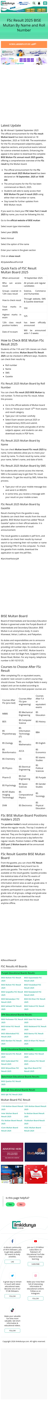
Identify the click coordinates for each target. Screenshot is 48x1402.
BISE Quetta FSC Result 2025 (11, 1083)
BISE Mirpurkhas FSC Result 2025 (10, 1069)
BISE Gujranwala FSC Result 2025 (33, 979)
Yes (10, 1204)
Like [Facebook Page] (12, 1262)
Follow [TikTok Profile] (12, 1331)
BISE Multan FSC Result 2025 (11, 979)
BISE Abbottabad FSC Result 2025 (10, 1035)
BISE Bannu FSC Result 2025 (33, 1035)
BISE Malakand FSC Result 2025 (35, 1028)
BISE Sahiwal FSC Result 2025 (11, 1007)
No (21, 1204)
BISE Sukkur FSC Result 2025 (34, 1055)
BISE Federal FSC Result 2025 (34, 1007)
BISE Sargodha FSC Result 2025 (12, 993)
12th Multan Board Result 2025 (35, 1108)
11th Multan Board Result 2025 (12, 1108)
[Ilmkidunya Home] (8, 3)
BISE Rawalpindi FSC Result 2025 (32, 993)
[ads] (12, 1152)
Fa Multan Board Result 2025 (34, 1115)
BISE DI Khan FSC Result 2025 (34, 1042)
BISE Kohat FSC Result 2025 (10, 1028)
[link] (34, 3)
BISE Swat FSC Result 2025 (33, 1021)
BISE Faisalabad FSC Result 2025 (32, 986)
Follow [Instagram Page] (36, 1298)
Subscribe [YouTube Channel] (36, 1264)
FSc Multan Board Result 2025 (11, 1122)
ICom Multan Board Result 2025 (9, 1129)
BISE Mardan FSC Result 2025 (11, 1042)
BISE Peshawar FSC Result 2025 (12, 1021)
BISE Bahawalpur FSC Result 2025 (10, 1000)
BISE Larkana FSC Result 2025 (34, 1062)
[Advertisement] (24, 92)
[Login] (39, 3)
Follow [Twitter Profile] (12, 1296)
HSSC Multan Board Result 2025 (32, 1129)
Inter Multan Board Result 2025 (9, 1115)
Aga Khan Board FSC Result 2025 (33, 1069)
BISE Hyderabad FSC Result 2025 (10, 1062)
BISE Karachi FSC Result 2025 (11, 1055)
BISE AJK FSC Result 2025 (11, 1094)
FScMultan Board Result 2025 (34, 1122)
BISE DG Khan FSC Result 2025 (34, 1000)
